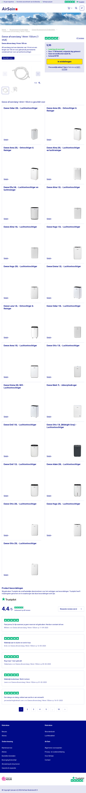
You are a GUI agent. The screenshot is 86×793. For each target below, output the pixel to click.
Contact (47, 760)
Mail (65, 67)
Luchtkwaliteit (50, 736)
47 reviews (80, 38)
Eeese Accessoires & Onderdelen (43, 30)
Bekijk (6, 140)
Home (4, 30)
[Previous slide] (5, 74)
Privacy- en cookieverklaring (54, 752)
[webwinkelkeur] (7, 779)
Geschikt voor (8, 58)
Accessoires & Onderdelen (19, 30)
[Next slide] (38, 74)
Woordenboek (50, 732)
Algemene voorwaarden (53, 748)
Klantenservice (7, 748)
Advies (4, 736)
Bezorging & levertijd (9, 760)
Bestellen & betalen (8, 756)
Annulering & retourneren (11, 764)
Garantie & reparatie (9, 768)
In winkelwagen (64, 61)
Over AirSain (49, 756)
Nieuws (4, 732)
